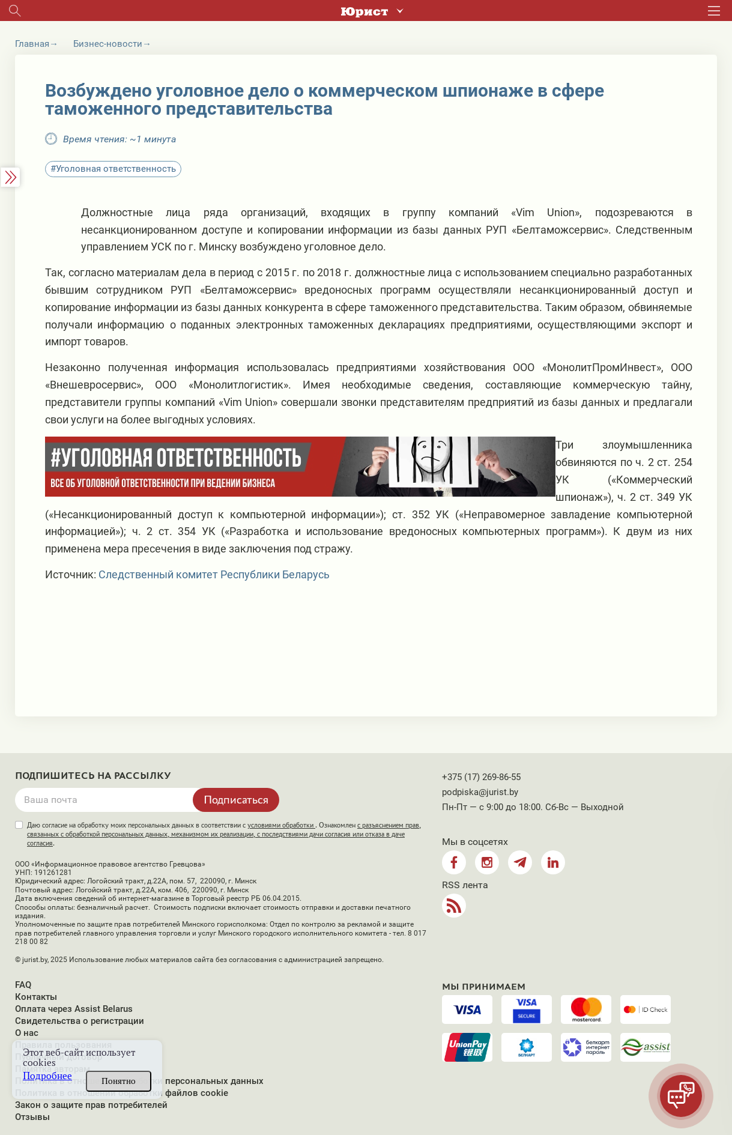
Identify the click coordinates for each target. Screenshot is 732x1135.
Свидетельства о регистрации (79, 1020)
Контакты (36, 996)
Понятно (118, 1081)
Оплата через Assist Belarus (74, 1008)
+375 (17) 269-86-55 (481, 777)
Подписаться (236, 799)
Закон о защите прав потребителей (91, 1105)
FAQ (23, 984)
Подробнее (47, 1076)
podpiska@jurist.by (480, 792)
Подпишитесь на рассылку (93, 776)
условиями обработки (281, 825)
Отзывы (32, 1117)
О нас (26, 1033)
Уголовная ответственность (116, 168)
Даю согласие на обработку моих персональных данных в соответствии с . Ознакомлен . (224, 834)
